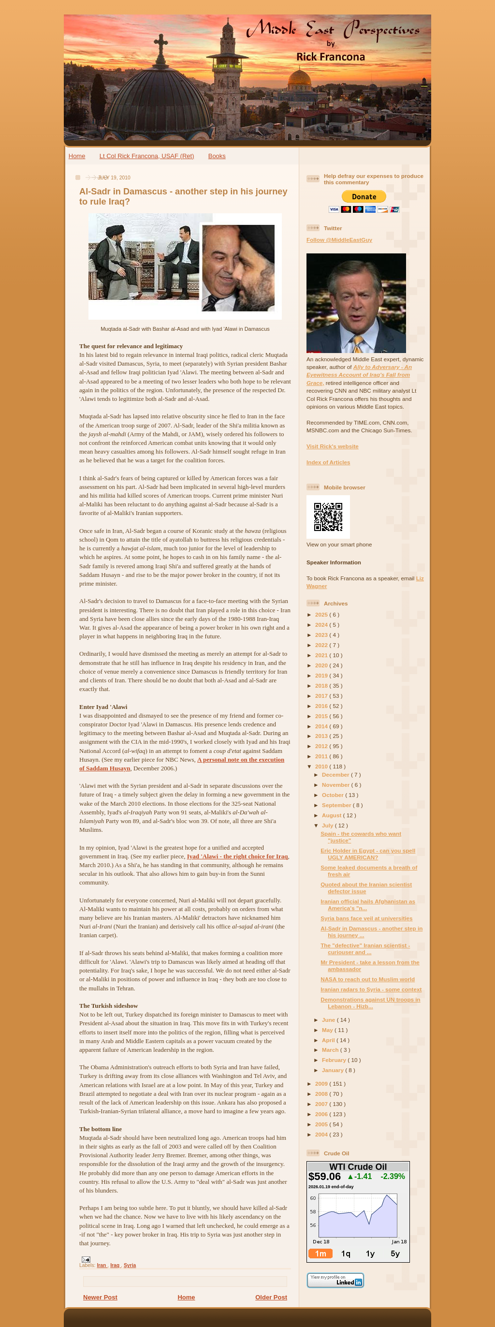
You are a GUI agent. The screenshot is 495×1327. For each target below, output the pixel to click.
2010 (322, 766)
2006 (322, 1114)
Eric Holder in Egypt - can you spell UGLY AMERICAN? (367, 853)
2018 (322, 685)
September (337, 805)
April (329, 1040)
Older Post (271, 1297)
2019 (322, 675)
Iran (102, 1265)
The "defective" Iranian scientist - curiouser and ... (365, 948)
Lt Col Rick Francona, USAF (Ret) (147, 156)
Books (217, 156)
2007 (322, 1104)
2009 (322, 1083)
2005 (322, 1124)
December (336, 774)
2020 (322, 665)
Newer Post (100, 1297)
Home (77, 156)
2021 (322, 655)
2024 (322, 624)
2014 (322, 726)
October (333, 795)
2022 (322, 645)
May (328, 1030)
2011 (322, 756)
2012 (322, 746)
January (333, 1070)
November (336, 784)
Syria (130, 1265)
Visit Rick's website (332, 446)
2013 (322, 736)
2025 (322, 614)
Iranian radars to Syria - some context (371, 989)
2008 (322, 1094)
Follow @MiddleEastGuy (339, 239)
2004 (322, 1134)
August (332, 815)
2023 (322, 635)
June (329, 1020)
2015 (322, 716)
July (328, 825)
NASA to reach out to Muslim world (367, 979)
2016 (322, 706)
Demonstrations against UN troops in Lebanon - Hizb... (370, 1002)
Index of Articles (328, 462)
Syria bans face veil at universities (366, 918)
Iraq (115, 1265)
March (331, 1050)
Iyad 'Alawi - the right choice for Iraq (237, 856)
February (335, 1060)
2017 (322, 696)
